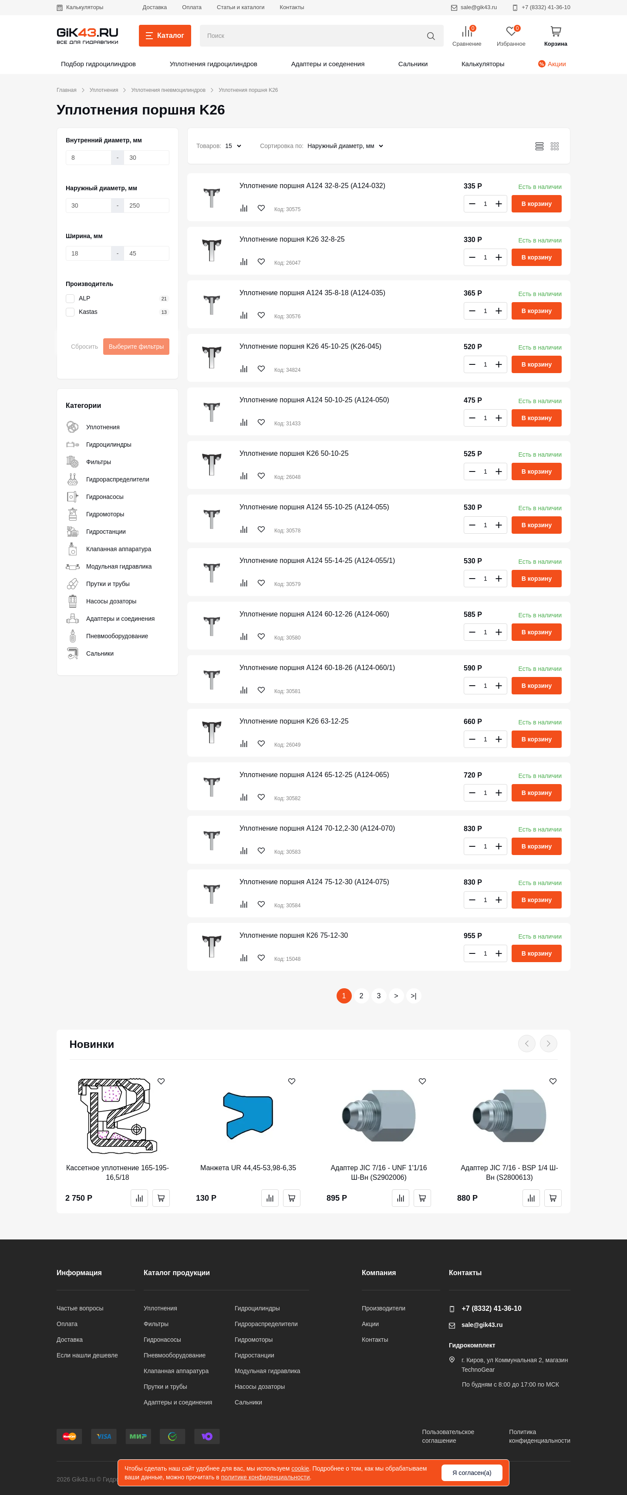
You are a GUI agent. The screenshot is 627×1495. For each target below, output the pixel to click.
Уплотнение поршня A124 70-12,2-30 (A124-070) (317, 828)
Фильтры (88, 461)
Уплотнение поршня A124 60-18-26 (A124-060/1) (317, 667)
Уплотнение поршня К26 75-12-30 (293, 935)
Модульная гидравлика (109, 566)
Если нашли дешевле (87, 1355)
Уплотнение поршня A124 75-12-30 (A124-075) (314, 882)
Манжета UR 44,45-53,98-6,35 (248, 1168)
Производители (383, 1308)
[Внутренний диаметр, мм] (88, 157)
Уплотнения (104, 90)
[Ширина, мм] (88, 253)
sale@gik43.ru (474, 7)
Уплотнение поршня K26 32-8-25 (292, 239)
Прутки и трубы (98, 583)
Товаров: (208, 145)
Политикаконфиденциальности (539, 1436)
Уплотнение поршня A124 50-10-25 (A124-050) (314, 400)
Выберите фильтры (136, 346)
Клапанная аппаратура (108, 549)
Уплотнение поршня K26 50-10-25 (294, 453)
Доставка (154, 7)
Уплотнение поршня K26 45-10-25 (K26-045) (310, 346)
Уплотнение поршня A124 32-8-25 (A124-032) (312, 185)
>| (414, 996)
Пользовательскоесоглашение (448, 1436)
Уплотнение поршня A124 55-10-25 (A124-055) (314, 507)
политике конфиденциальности (265, 1477)
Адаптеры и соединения (110, 619)
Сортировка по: (281, 145)
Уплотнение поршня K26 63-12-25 (294, 721)
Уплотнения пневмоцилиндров (168, 90)
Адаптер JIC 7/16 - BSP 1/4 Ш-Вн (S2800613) (509, 1172)
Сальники (413, 63)
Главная (67, 90)
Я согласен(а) (471, 1472)
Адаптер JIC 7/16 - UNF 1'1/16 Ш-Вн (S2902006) (378, 1172)
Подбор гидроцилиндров (98, 63)
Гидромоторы (95, 514)
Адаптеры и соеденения (328, 63)
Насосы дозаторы (101, 601)
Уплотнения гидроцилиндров (213, 63)
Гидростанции (96, 531)
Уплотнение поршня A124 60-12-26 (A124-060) (314, 614)
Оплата (192, 7)
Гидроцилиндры (98, 444)
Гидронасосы (95, 496)
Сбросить (84, 346)
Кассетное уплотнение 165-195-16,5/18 (117, 1172)
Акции (552, 63)
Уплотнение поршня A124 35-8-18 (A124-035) (312, 292)
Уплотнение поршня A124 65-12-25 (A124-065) (314, 774)
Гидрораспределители (107, 479)
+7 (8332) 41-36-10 (541, 7)
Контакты (292, 7)
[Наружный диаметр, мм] (88, 205)
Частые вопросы (80, 1308)
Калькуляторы (80, 7)
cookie (300, 1468)
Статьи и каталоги (241, 7)
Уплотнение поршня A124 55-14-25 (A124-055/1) (317, 560)
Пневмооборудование (107, 636)
